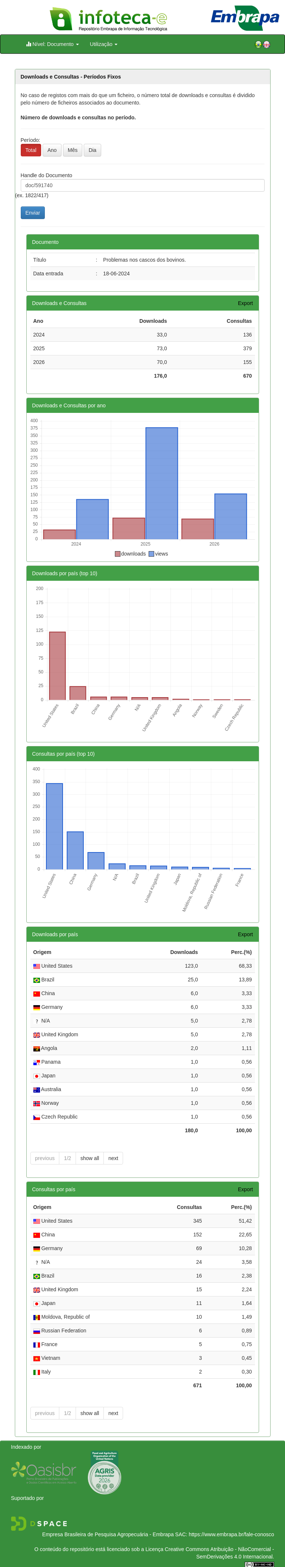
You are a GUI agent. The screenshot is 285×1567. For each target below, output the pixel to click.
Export (245, 303)
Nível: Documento (52, 44)
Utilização (104, 44)
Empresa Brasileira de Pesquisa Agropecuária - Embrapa (108, 1534)
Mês (72, 150)
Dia (92, 150)
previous (45, 1158)
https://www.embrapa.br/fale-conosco (231, 1534)
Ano (52, 150)
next (113, 1158)
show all (89, 1158)
